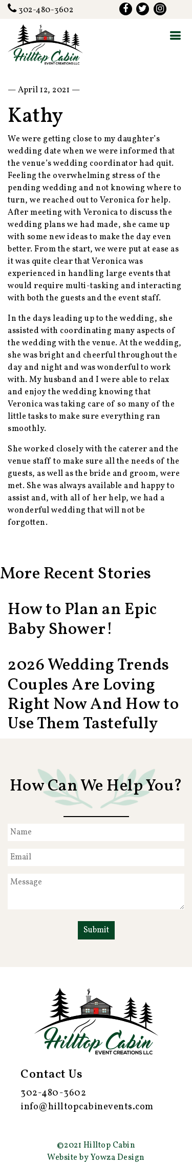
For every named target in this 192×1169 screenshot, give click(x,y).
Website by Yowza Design (96, 1157)
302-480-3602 (40, 10)
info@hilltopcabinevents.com (87, 1107)
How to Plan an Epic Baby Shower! (82, 620)
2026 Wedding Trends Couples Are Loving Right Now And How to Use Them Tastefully (93, 694)
